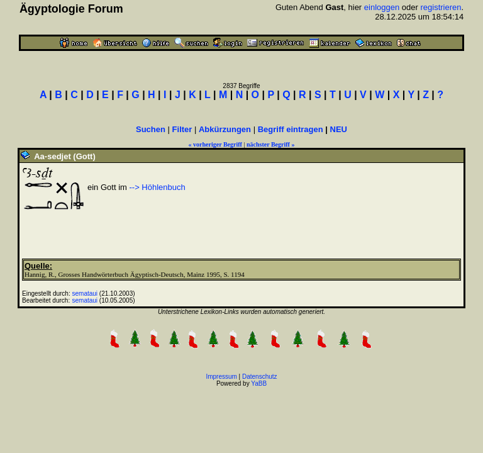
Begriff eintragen (290, 129)
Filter (182, 129)
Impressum (221, 376)
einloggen (381, 7)
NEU (338, 129)
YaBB (259, 383)
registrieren (440, 7)
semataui (85, 293)
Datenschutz (259, 376)
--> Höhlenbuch (156, 187)
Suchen (150, 129)
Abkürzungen (225, 129)
